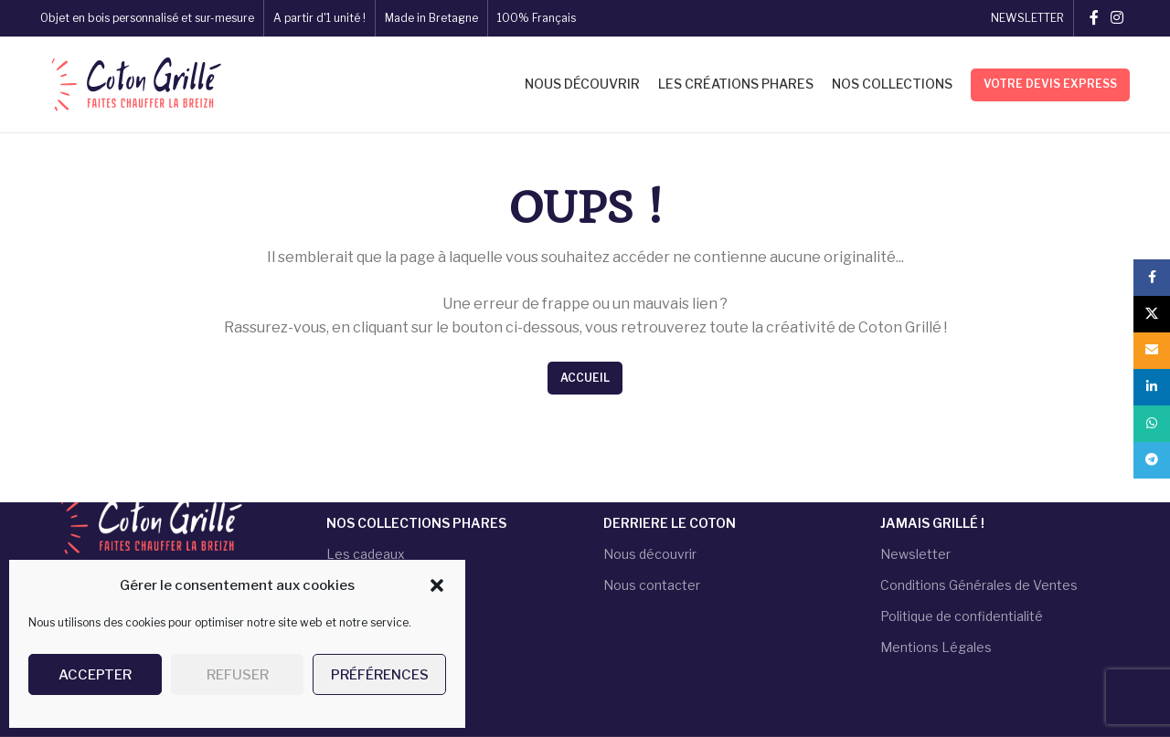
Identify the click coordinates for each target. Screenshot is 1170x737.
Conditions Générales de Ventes (979, 585)
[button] (437, 585)
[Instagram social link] (1117, 18)
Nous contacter (651, 585)
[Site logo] (134, 83)
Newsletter (915, 554)
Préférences (380, 675)
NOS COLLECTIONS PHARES (416, 523)
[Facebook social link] (1093, 18)
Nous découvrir (650, 554)
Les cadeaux (365, 554)
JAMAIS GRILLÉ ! (932, 523)
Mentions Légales (936, 647)
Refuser (238, 675)
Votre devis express (1050, 83)
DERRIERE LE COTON (669, 523)
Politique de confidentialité (961, 616)
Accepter (95, 675)
